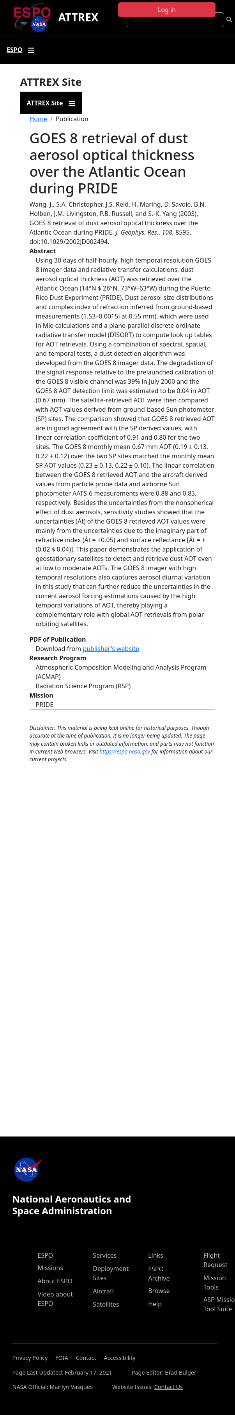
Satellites (106, 1304)
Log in (167, 9)
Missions (50, 1268)
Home (39, 119)
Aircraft (103, 1291)
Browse (159, 1290)
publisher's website (111, 648)
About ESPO (55, 1281)
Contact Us (168, 1387)
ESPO (45, 1255)
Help (155, 1304)
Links (155, 1255)
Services (105, 1255)
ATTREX (78, 17)
